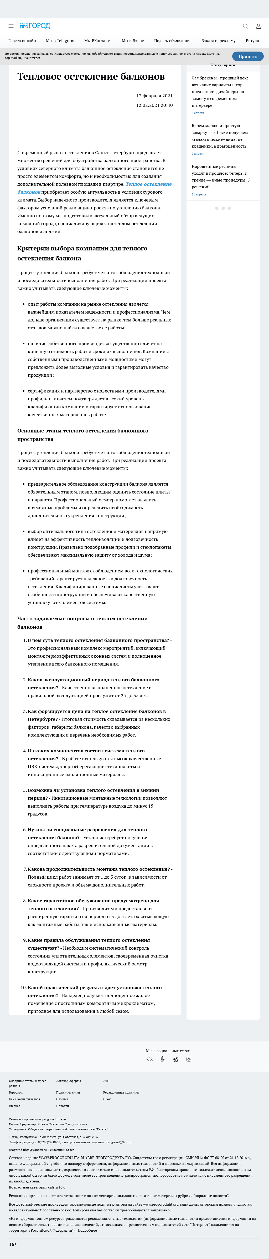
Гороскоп (16, 1092)
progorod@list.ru (119, 1142)
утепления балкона (58, 272)
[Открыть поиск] (245, 26)
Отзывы (62, 1099)
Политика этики (68, 1092)
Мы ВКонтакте (98, 40)
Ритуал (252, 40)
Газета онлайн (22, 40)
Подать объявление (173, 40)
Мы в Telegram (60, 40)
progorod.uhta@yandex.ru (28, 1150)
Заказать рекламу (219, 40)
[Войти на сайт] (258, 26)
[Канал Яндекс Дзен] (188, 1059)
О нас (107, 1099)
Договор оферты (68, 1081)
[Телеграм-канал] (175, 1059)
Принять (248, 56)
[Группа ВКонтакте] (149, 1059)
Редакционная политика (121, 1092)
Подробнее (87, 1230)
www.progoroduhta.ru (50, 1119)
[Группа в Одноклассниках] (162, 1059)
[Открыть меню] (11, 26)
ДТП (106, 1081)
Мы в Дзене (133, 40)
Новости (62, 1106)
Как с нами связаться (24, 1099)
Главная (14, 1106)
